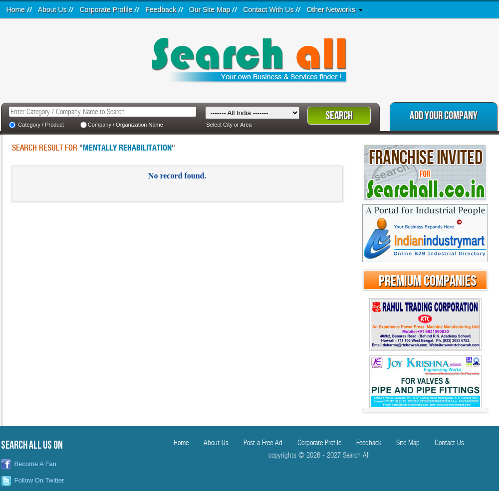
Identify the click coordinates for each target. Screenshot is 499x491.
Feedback (160, 9)
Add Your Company (444, 116)
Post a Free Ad (263, 443)
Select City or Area (228, 125)
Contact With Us (268, 9)
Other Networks (330, 9)
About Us (52, 9)
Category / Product (41, 125)
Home (15, 9)
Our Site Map (209, 9)
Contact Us (449, 443)
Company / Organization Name (125, 125)
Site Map (408, 443)
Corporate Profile (105, 9)
